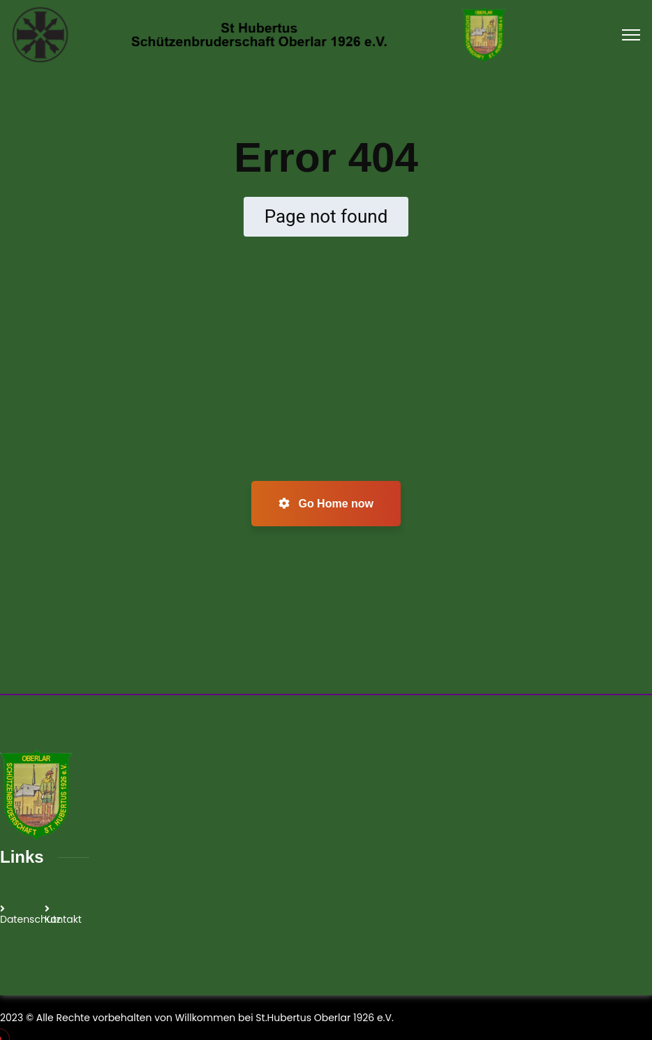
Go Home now (326, 504)
